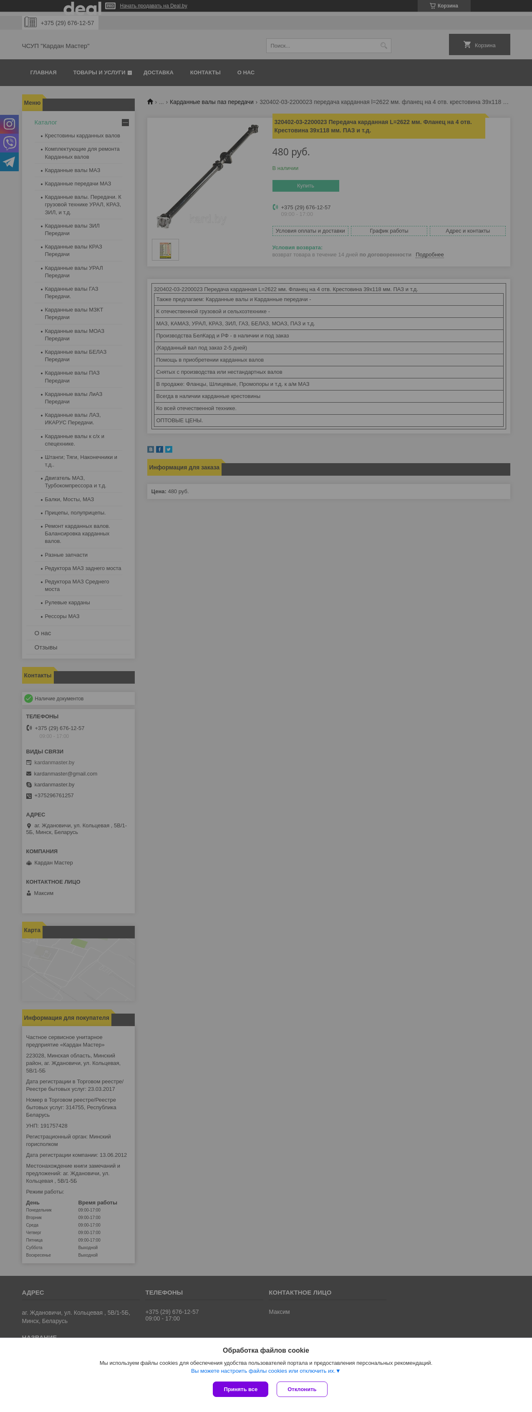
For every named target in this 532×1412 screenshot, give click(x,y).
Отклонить (301, 1389)
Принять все (240, 1389)
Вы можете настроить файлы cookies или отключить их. (263, 1371)
